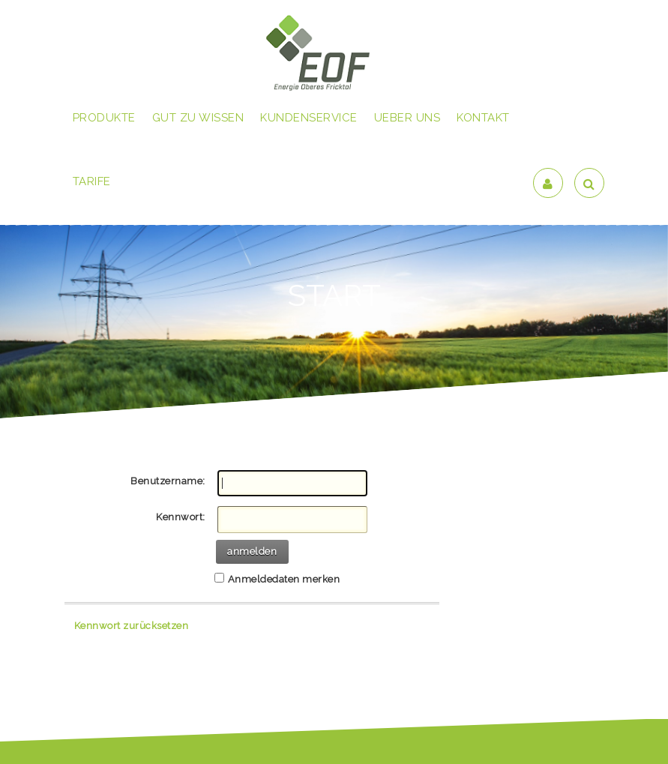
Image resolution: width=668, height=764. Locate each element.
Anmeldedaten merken (284, 579)
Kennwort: (180, 517)
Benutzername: (167, 481)
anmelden (252, 551)
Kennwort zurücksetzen (131, 625)
